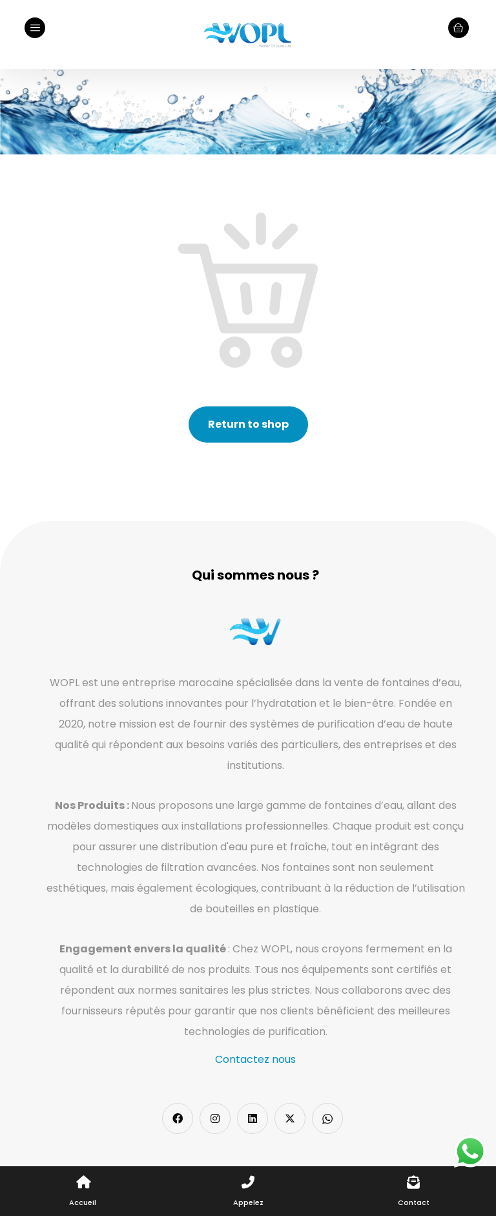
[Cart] (458, 26)
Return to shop (248, 424)
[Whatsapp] (327, 1118)
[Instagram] (215, 1118)
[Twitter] (289, 1118)
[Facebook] (177, 1118)
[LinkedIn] (252, 1118)
